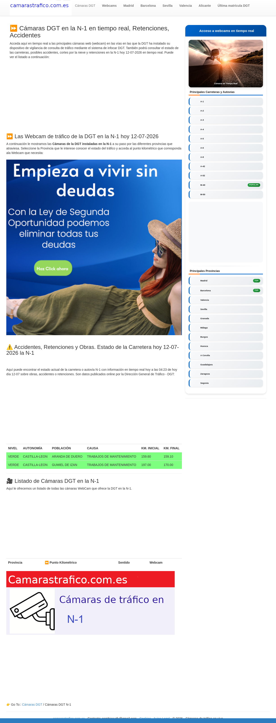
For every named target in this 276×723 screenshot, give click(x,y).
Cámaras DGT (85, 5)
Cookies (145, 718)
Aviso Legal (162, 718)
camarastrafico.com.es (69, 718)
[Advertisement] (94, 95)
